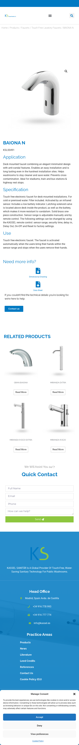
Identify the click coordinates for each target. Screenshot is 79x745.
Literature (26, 654)
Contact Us (26, 673)
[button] (74, 694)
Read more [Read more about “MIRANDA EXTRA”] (58, 392)
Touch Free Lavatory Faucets (46, 27)
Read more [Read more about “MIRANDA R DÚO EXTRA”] (20, 449)
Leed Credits (27, 660)
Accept (39, 717)
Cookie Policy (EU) (31, 679)
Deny (39, 725)
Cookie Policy (38, 741)
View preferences (40, 734)
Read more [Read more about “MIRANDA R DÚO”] (58, 449)
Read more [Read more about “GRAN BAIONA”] (20, 392)
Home (5, 27)
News (23, 648)
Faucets (25, 27)
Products (14, 27)
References (27, 667)
